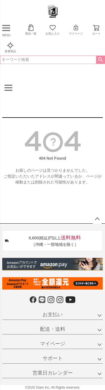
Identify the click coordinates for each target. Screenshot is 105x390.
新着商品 (10, 47)
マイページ (76, 29)
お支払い (53, 314)
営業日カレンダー (52, 373)
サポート (53, 358)
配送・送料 (52, 329)
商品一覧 (30, 29)
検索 (100, 60)
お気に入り (53, 29)
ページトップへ (97, 219)
